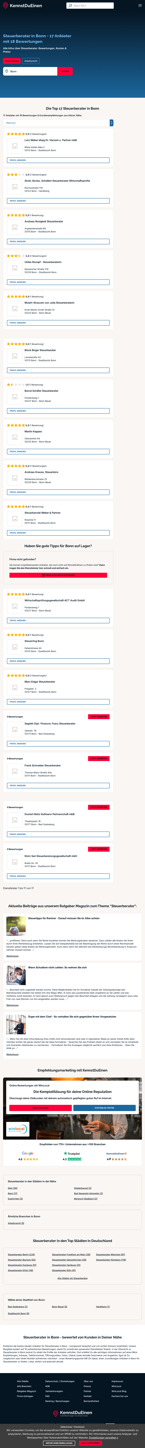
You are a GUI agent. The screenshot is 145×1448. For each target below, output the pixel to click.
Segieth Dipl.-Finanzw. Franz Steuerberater (50, 723)
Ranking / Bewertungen (57, 1401)
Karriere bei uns (120, 1396)
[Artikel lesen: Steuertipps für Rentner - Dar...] (16, 926)
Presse (87, 1386)
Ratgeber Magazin (26, 1391)
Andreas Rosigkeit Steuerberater (44, 221)
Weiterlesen (12, 956)
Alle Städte (22, 1381)
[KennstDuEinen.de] (22, 5)
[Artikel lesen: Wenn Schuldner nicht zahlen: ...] (16, 975)
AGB (47, 1386)
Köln (12, 1188)
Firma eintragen (25, 1396)
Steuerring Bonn (34, 641)
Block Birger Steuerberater (40, 350)
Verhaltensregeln (54, 1391)
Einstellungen (67, 1381)
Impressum (117, 1381)
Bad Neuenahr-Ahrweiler (88, 1193)
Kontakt (88, 1396)
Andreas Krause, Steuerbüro (41, 472)
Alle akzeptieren (91, 1443)
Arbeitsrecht (16, 1223)
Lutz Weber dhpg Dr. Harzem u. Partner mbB (51, 140)
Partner (87, 1391)
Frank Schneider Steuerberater (43, 765)
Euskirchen (15, 1198)
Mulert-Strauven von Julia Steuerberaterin (49, 302)
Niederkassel (82, 1188)
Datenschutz (51, 1381)
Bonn (12, 1193)
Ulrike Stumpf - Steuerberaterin (43, 262)
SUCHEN (65, 71)
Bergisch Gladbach (85, 1198)
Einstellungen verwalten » (103, 1437)
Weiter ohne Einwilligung (59, 1443)
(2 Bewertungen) (38, 134)
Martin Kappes (33, 431)
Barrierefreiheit (91, 1401)
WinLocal (116, 1386)
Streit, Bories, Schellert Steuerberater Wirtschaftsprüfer (57, 180)
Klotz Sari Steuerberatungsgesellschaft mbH (51, 856)
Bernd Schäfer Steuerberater (41, 390)
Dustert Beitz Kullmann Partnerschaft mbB (50, 814)
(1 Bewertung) (37, 215)
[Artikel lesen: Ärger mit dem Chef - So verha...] (16, 1024)
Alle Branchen (24, 1386)
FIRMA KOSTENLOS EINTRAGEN (58, 575)
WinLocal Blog (119, 1391)
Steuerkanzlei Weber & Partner (43, 512)
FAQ (47, 1396)
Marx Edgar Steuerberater (40, 681)
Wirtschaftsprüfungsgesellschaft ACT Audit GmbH (55, 600)
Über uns (88, 1381)
